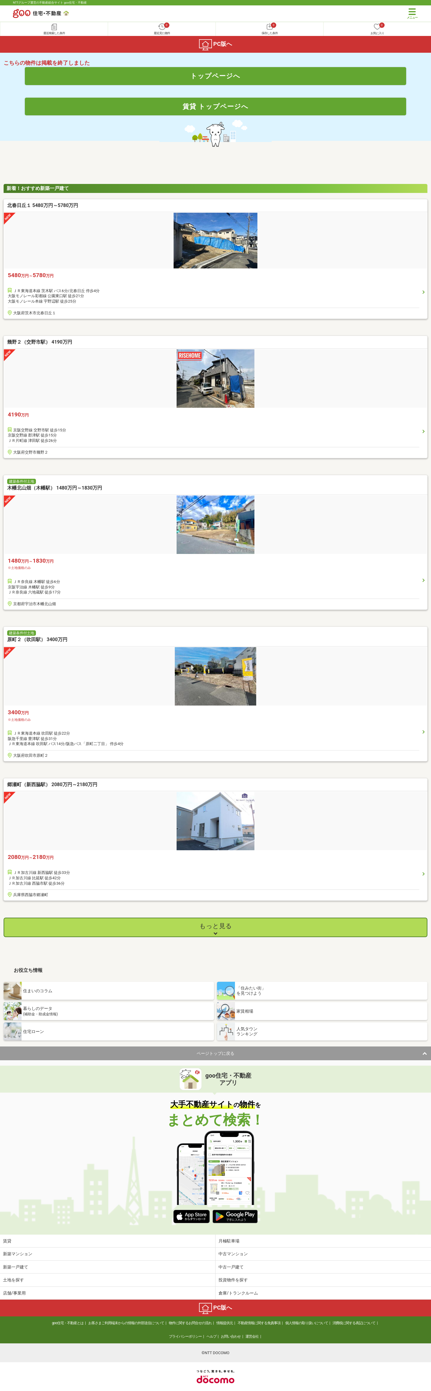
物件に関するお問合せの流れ (190, 1323)
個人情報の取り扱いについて (306, 1323)
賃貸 (7, 1241)
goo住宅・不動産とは (68, 1323)
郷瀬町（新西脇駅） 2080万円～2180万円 (52, 784)
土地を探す (13, 1279)
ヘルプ (211, 1336)
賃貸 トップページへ (215, 106)
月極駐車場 (228, 1241)
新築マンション (17, 1253)
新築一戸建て (15, 1267)
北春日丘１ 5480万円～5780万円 (42, 205)
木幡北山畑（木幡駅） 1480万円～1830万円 (54, 488)
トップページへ (215, 76)
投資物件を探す (233, 1279)
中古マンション (233, 1253)
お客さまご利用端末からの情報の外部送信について (126, 1323)
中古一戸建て (231, 1267)
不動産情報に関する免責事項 (259, 1323)
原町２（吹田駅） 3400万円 (37, 639)
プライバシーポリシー (185, 1336)
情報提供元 (224, 1323)
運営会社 (252, 1336)
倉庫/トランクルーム (238, 1293)
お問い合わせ (231, 1336)
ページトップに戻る (215, 1053)
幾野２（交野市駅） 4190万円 (39, 342)
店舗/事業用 (14, 1293)
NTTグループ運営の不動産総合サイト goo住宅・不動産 (50, 2)
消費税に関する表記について (354, 1323)
